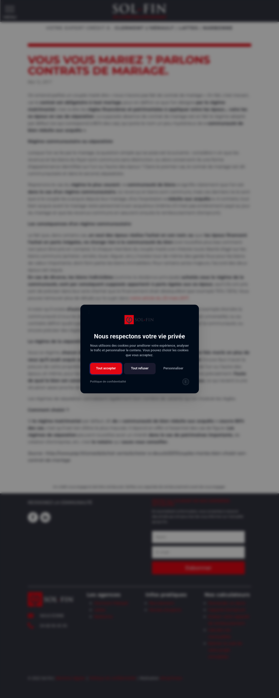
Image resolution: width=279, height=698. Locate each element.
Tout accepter (106, 368)
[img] (185, 381)
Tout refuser (139, 368)
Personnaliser (173, 368)
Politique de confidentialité (108, 381)
